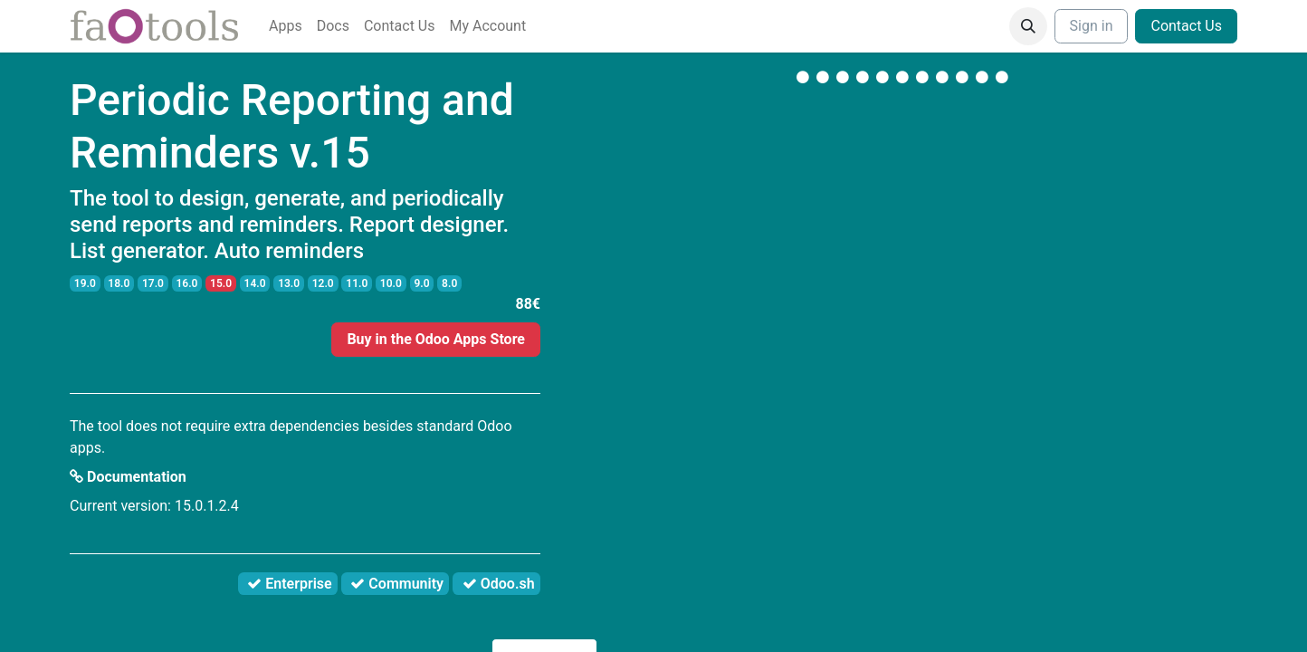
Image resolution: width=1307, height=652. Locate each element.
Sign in (1091, 25)
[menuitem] (286, 26)
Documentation (128, 476)
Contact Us (1186, 25)
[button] (1028, 26)
